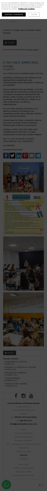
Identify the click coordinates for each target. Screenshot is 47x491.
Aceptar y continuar (14, 14)
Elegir (34, 14)
